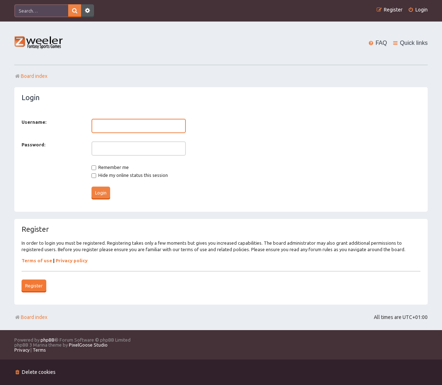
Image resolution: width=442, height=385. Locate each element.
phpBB (48, 339)
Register (34, 285)
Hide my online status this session (129, 175)
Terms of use (37, 260)
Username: (34, 122)
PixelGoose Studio (88, 344)
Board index (30, 317)
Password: (33, 144)
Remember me (110, 167)
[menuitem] (418, 9)
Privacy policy (72, 260)
